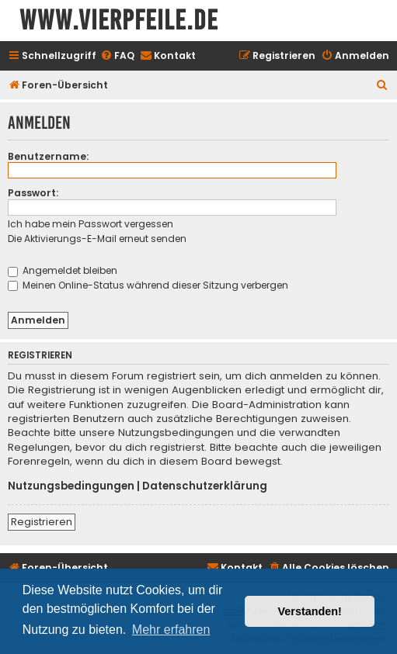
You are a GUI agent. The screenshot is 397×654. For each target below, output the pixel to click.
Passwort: (33, 192)
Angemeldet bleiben (62, 270)
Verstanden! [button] (310, 611)
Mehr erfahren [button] (171, 629)
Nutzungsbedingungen (71, 486)
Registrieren (41, 521)
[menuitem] (117, 56)
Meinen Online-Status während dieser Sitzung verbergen (148, 285)
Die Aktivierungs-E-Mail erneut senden (97, 238)
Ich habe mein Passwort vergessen (90, 224)
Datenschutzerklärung (204, 486)
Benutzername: (48, 156)
